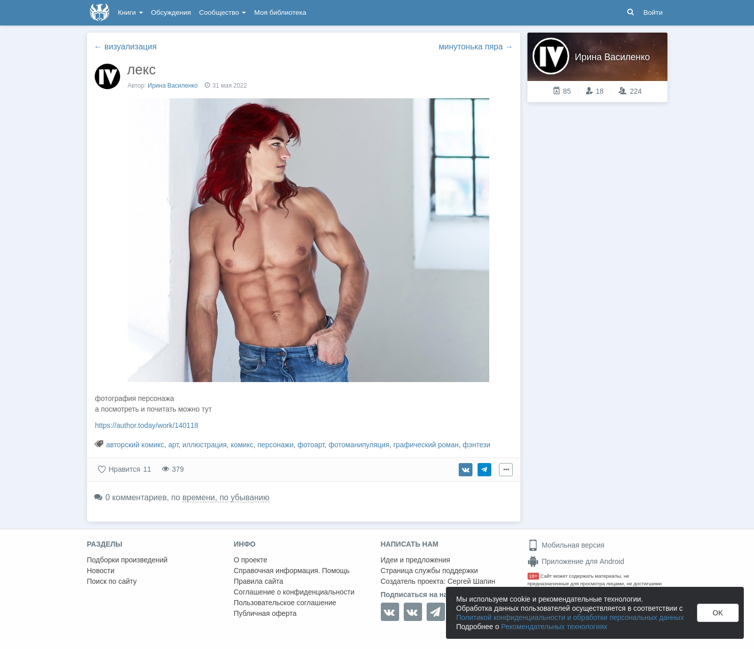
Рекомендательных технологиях (554, 627)
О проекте (250, 560)
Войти (653, 12)
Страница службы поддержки (429, 570)
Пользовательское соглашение (285, 603)
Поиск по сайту (112, 581)
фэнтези (476, 445)
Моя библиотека (280, 12)
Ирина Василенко (173, 85)
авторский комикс (135, 445)
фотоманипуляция (358, 445)
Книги (130, 12)
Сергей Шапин (471, 581)
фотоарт (310, 445)
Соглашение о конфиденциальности (294, 592)
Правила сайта (258, 581)
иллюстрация (204, 445)
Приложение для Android (575, 561)
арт (173, 445)
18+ (533, 576)
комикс (242, 445)
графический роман (425, 445)
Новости (101, 570)
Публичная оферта (265, 613)
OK (718, 613)
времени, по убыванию (225, 497)
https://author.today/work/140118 (147, 425)
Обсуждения (171, 12)
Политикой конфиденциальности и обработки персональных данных (570, 617)
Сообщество (222, 12)
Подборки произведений (127, 560)
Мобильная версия (565, 545)
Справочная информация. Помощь (292, 570)
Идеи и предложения (416, 560)
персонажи (276, 445)
